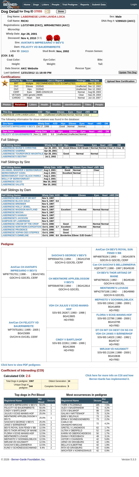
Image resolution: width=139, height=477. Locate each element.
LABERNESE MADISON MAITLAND (19, 209)
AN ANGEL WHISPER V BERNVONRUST (22, 170)
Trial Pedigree (69, 4)
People (56, 4)
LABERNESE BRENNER (14, 204)
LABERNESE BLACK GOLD (16, 201)
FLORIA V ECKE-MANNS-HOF (114, 314)
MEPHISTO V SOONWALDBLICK (114, 299)
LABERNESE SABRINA (13, 151)
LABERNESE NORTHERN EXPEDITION (21, 227)
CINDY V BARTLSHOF (69, 339)
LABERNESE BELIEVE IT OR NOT (19, 198)
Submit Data (99, 4)
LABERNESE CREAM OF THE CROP (20, 224)
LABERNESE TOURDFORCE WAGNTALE (22, 153)
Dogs (36, 4)
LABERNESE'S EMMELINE (15, 235)
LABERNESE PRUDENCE (15, 229)
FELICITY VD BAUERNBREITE (40, 46)
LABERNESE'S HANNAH (14, 215)
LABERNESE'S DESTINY (14, 156)
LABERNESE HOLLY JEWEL (16, 207)
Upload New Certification (121, 81)
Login (134, 4)
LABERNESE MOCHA (13, 212)
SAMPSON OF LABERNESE (16, 221)
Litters (45, 4)
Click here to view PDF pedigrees (20, 364)
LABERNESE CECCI (12, 181)
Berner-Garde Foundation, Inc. (28, 459)
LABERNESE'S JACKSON (15, 218)
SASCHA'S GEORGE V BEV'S (69, 255)
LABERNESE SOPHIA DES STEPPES (20, 232)
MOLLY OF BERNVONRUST (16, 179)
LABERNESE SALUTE (13, 184)
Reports (84, 4)
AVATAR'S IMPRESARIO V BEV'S (42, 42)
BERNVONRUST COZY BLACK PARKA (21, 176)
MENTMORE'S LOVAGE (114, 288)
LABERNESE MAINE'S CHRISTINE (19, 148)
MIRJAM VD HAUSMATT (114, 348)
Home (27, 4)
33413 (25, 51)
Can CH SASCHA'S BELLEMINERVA (114, 264)
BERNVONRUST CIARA (14, 173)
